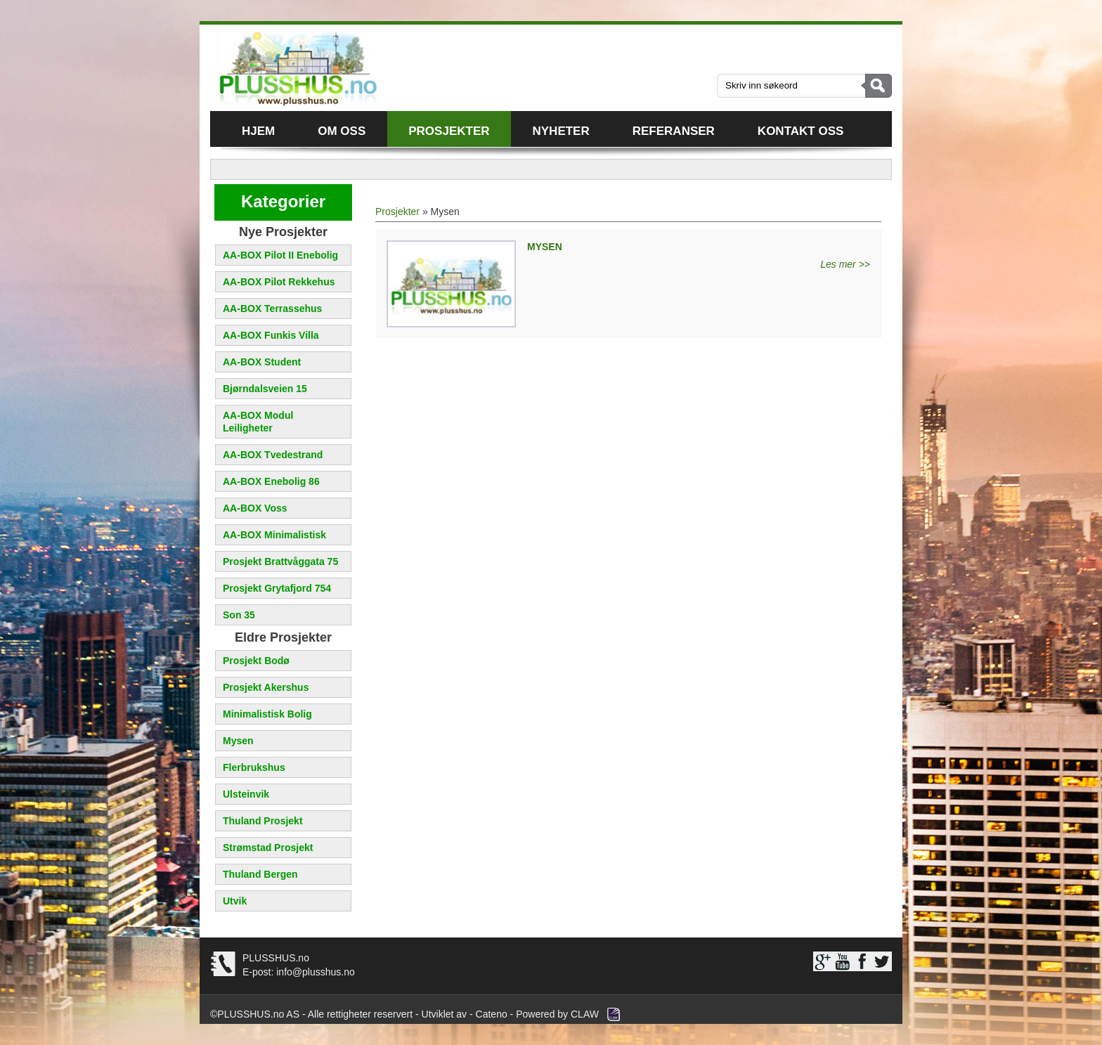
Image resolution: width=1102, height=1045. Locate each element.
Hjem (258, 131)
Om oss (341, 131)
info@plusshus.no (313, 972)
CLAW (585, 1014)
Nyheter (561, 131)
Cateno (491, 1014)
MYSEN (544, 246)
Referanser (674, 131)
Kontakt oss (800, 131)
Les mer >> (845, 264)
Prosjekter (448, 131)
